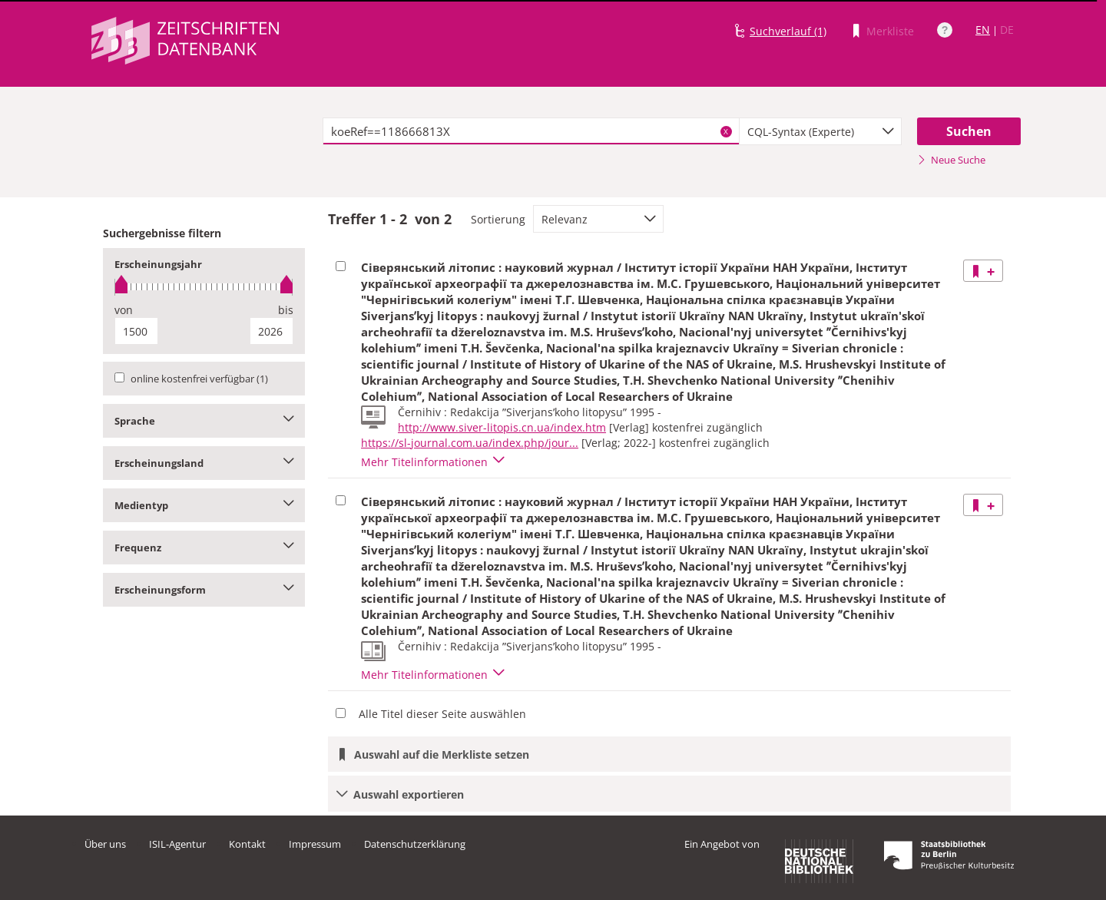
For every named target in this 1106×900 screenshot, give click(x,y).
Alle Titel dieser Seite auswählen (442, 713)
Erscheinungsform (203, 590)
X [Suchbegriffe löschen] (726, 131)
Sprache (203, 421)
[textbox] (531, 131)
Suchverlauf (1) (788, 31)
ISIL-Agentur (177, 844)
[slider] (203, 287)
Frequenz (203, 547)
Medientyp (203, 505)
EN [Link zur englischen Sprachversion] (982, 29)
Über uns (105, 844)
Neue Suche (951, 160)
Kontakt (247, 844)
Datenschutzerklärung (414, 844)
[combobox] (820, 131)
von (123, 310)
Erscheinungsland (203, 463)
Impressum (315, 844)
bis (285, 310)
